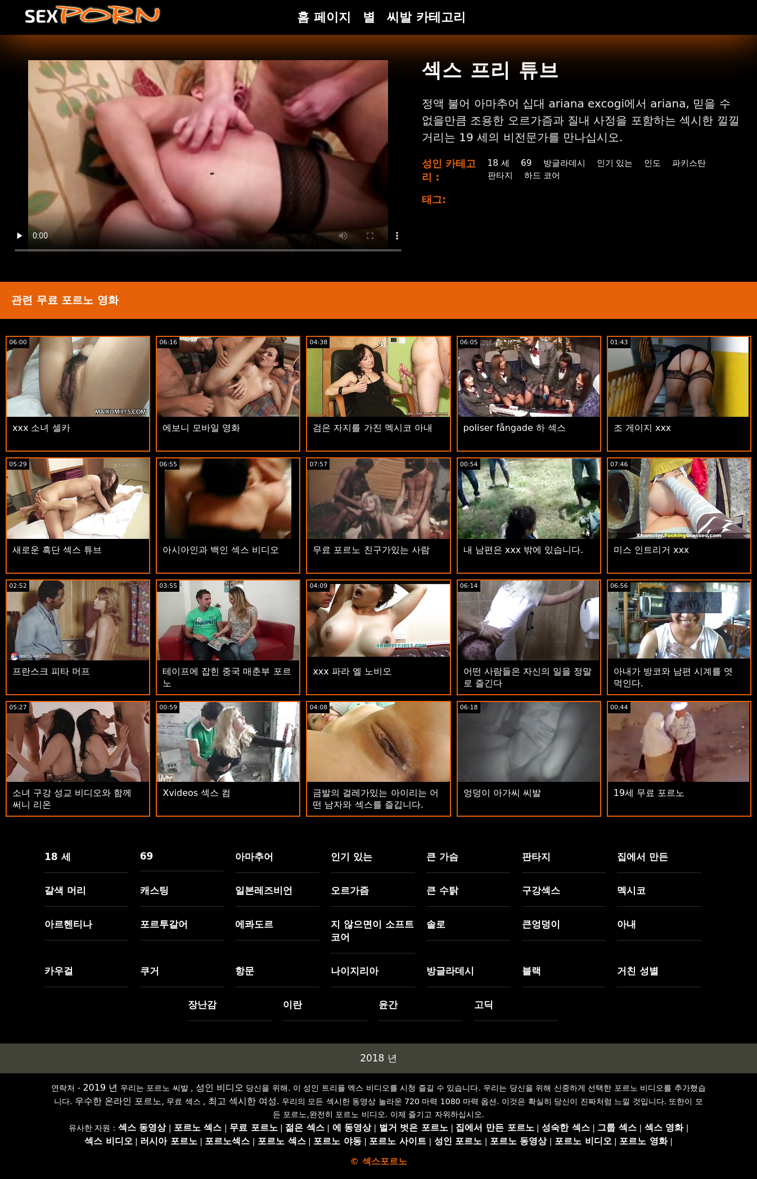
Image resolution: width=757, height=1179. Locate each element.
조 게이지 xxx (643, 427)
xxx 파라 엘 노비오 (352, 671)
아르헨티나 (68, 924)
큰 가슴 (442, 856)
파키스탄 (696, 163)
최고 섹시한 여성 (242, 1101)
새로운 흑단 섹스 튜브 (57, 549)
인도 (658, 163)
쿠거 (149, 970)
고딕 (483, 1004)
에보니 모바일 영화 (201, 427)
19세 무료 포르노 (649, 793)
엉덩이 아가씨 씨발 (502, 793)
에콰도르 (254, 924)
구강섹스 (541, 890)
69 (525, 163)
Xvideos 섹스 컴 (197, 793)
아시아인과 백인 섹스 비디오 (221, 549)
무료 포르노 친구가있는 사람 (371, 549)
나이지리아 (354, 970)
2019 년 (100, 1087)
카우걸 (58, 970)
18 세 (496, 163)
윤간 (388, 1004)
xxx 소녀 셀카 (41, 427)
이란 (292, 1004)
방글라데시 (565, 163)
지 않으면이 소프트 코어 (372, 931)
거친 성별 (638, 970)
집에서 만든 (642, 856)
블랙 (531, 970)
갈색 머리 (65, 890)
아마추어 (254, 856)
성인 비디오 (220, 1087)
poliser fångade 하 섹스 (514, 427)
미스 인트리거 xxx (652, 549)
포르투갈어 (164, 924)
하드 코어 (543, 175)
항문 (244, 970)
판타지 (498, 175)
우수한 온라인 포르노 (118, 1101)
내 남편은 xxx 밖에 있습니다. (523, 549)
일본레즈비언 (263, 890)
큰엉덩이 (541, 924)
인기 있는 (618, 163)
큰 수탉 (442, 890)
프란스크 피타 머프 (51, 671)
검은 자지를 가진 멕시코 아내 (372, 427)
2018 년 (378, 1058)
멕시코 (631, 890)
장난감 (202, 1004)
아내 (626, 924)
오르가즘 (350, 890)
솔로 (435, 924)
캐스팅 (154, 890)
